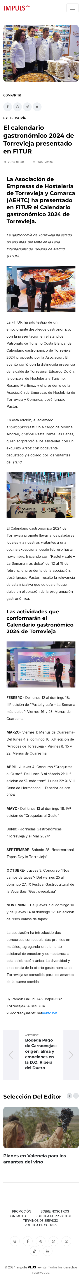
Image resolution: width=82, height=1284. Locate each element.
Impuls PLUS (26, 1267)
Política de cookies (41, 1225)
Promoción (21, 1211)
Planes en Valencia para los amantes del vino (34, 1159)
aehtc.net (49, 1013)
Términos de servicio (40, 1220)
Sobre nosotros (55, 1211)
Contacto (17, 1216)
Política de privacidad (54, 1216)
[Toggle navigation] (72, 8)
